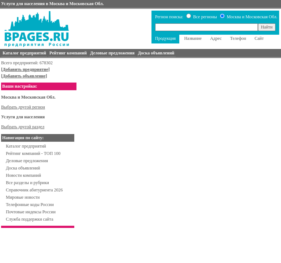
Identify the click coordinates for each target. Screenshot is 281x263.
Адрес (216, 38)
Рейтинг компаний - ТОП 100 (33, 153)
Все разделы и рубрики (27, 182)
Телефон (238, 38)
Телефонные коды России (30, 204)
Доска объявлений (23, 168)
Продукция (165, 38)
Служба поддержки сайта (29, 219)
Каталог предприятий (26, 146)
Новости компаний (23, 175)
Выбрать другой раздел (22, 126)
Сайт (259, 38)
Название (193, 38)
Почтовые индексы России (31, 211)
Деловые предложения (27, 160)
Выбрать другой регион (23, 107)
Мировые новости (23, 197)
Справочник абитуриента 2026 (34, 190)
